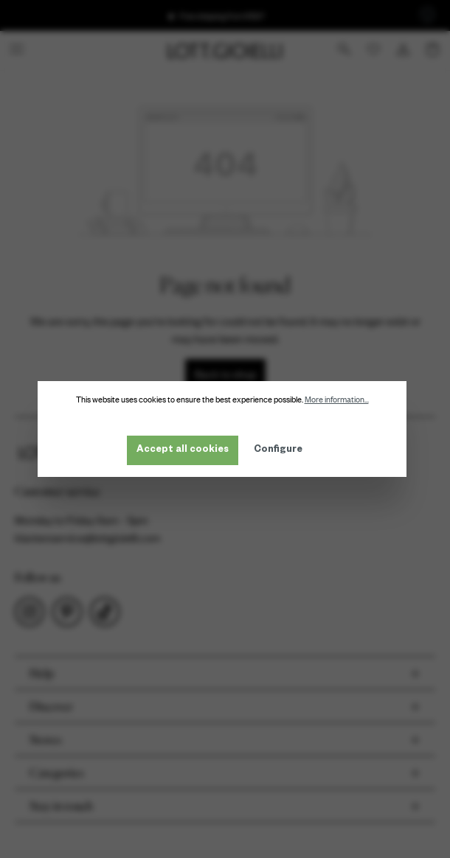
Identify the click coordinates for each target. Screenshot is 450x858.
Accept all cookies (185, 450)
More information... (340, 399)
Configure (281, 450)
